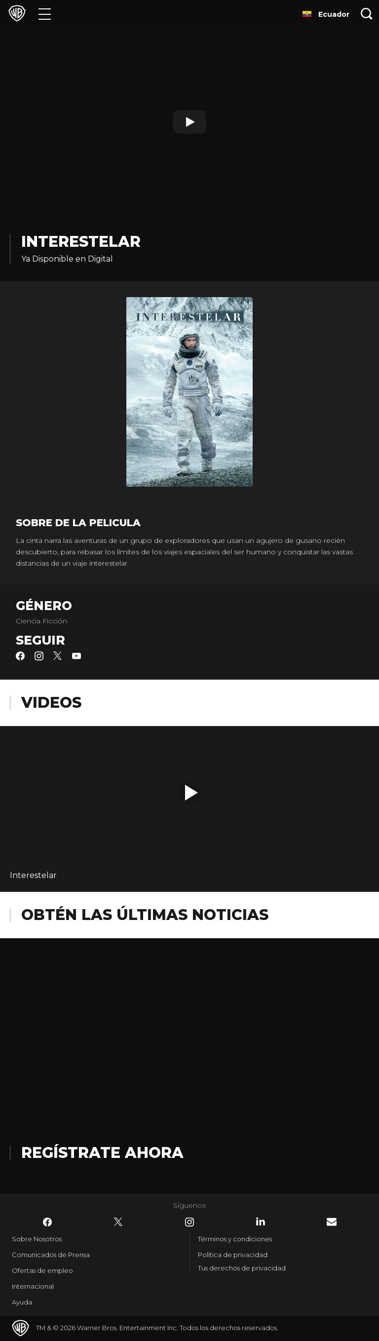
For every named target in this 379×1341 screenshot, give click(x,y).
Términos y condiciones (235, 1239)
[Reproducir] (189, 122)
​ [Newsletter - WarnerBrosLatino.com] (332, 1221)
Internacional (33, 1286)
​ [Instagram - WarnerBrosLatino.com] (189, 1222)
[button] (191, 793)
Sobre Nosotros (37, 1239)
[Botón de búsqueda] (366, 13)
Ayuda (22, 1302)
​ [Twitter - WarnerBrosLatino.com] (118, 1222)
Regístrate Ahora (102, 1153)
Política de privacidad (232, 1255)
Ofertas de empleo (42, 1270)
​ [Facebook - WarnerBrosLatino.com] (47, 1222)
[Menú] (45, 13)
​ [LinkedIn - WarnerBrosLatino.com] (260, 1221)
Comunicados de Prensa (51, 1255)
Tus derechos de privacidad (242, 1268)
